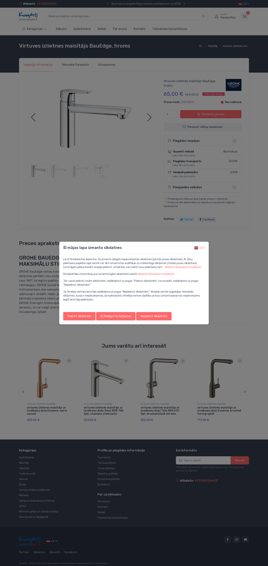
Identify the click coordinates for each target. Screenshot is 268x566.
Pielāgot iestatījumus (115, 316)
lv (198, 247)
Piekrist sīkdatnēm (79, 316)
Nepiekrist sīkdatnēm (153, 316)
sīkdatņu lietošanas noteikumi (183, 267)
